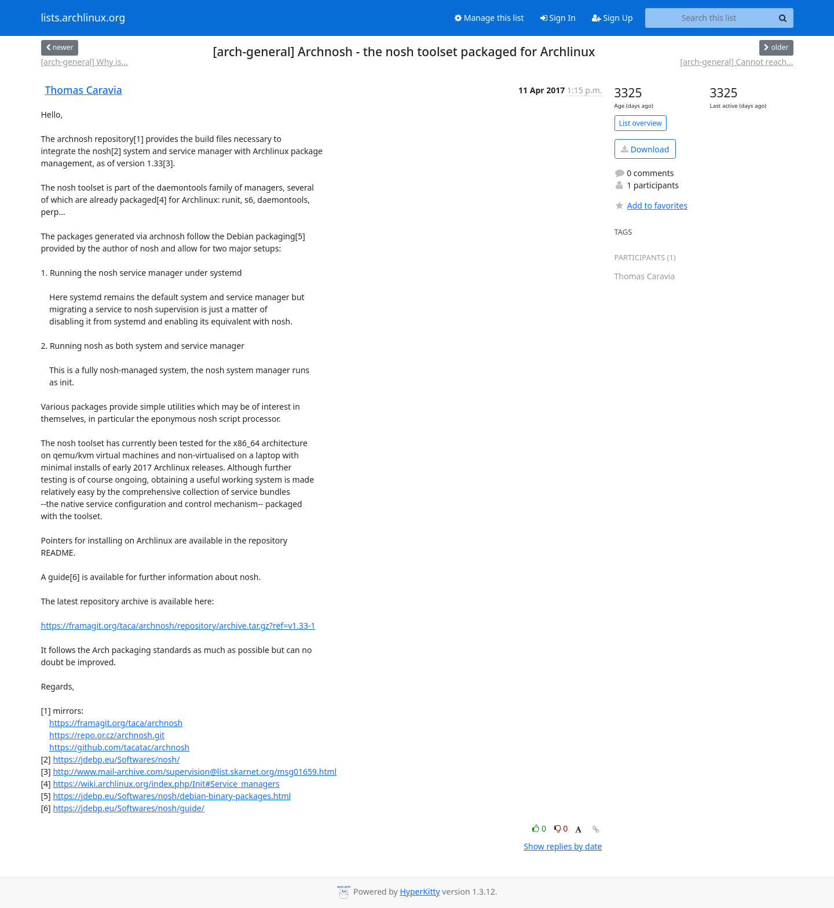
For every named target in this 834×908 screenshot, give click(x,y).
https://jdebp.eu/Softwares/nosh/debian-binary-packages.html (172, 795)
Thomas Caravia (83, 90)
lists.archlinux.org (83, 18)
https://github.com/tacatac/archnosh (119, 747)
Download (645, 149)
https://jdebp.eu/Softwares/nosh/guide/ (128, 808)
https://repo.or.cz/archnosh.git (106, 735)
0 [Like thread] (540, 828)
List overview (640, 123)
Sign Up (612, 17)
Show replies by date (563, 846)
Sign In (558, 17)
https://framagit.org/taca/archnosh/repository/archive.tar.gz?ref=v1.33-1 (178, 625)
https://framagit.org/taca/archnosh (115, 722)
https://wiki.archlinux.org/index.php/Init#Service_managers (166, 783)
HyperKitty (420, 891)
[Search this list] (709, 18)
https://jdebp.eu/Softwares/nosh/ (116, 759)
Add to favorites (650, 205)
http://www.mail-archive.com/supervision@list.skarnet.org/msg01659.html (194, 771)
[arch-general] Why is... (84, 61)
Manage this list (489, 17)
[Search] (783, 18)
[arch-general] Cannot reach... (736, 61)
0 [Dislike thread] (561, 828)
